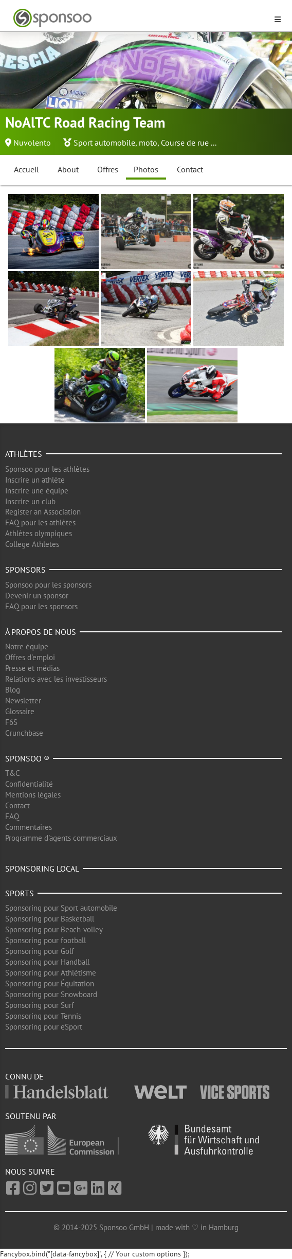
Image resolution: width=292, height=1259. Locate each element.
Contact (190, 169)
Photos (146, 169)
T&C (12, 773)
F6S (11, 722)
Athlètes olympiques (38, 533)
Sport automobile (104, 142)
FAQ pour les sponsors (41, 606)
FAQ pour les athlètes (40, 522)
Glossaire (19, 711)
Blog (12, 690)
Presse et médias (32, 668)
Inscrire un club (30, 501)
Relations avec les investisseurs (56, 679)
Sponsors (25, 569)
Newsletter (23, 700)
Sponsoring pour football (45, 940)
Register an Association (43, 512)
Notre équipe (26, 646)
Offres (107, 169)
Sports (19, 893)
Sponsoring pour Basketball (49, 919)
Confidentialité (29, 784)
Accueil (26, 169)
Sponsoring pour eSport (43, 1027)
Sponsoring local (42, 868)
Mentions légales (33, 795)
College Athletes (32, 544)
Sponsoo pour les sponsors (48, 585)
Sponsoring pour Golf (39, 951)
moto (148, 142)
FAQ (12, 816)
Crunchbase (24, 733)
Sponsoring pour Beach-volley (54, 929)
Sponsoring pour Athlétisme (50, 973)
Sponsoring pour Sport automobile (61, 908)
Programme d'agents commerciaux (61, 838)
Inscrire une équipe (36, 490)
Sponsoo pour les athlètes (47, 469)
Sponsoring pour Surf (39, 1005)
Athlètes (23, 454)
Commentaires (28, 827)
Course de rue (185, 142)
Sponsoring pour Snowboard (51, 994)
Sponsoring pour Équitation (49, 983)
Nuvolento (32, 142)
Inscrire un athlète (35, 480)
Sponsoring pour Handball (47, 962)
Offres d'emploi (30, 657)
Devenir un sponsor (36, 595)
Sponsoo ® (27, 758)
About (68, 169)
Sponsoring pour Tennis (43, 1016)
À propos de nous (40, 632)
